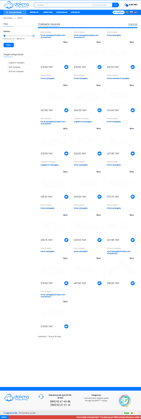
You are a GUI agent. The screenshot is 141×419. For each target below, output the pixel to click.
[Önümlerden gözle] (63, 5)
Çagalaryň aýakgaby (17, 63)
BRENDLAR (34, 12)
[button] (102, 5)
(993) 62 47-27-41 (60, 405)
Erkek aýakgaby (15, 67)
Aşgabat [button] (119, 12)
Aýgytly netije (11, 413)
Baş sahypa (8, 18)
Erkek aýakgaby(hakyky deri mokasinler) (53, 36)
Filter (8, 45)
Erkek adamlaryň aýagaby (118, 78)
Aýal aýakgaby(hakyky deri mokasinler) (119, 252)
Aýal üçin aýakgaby (16, 71)
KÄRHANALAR (61, 12)
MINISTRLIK (48, 12)
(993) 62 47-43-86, (60, 401)
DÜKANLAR (75, 12)
